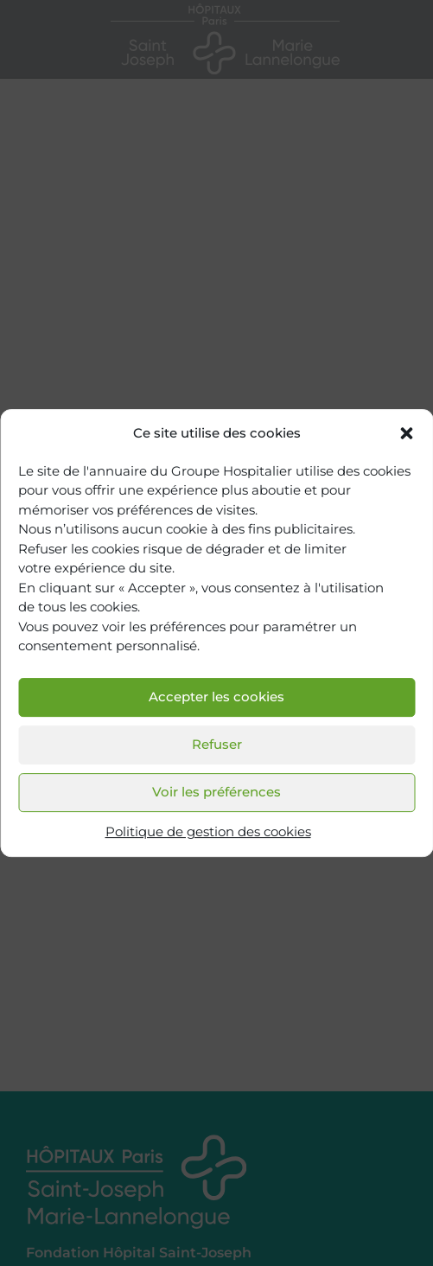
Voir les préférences (216, 792)
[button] (406, 434)
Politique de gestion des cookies (208, 831)
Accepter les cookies (216, 697)
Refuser (217, 745)
